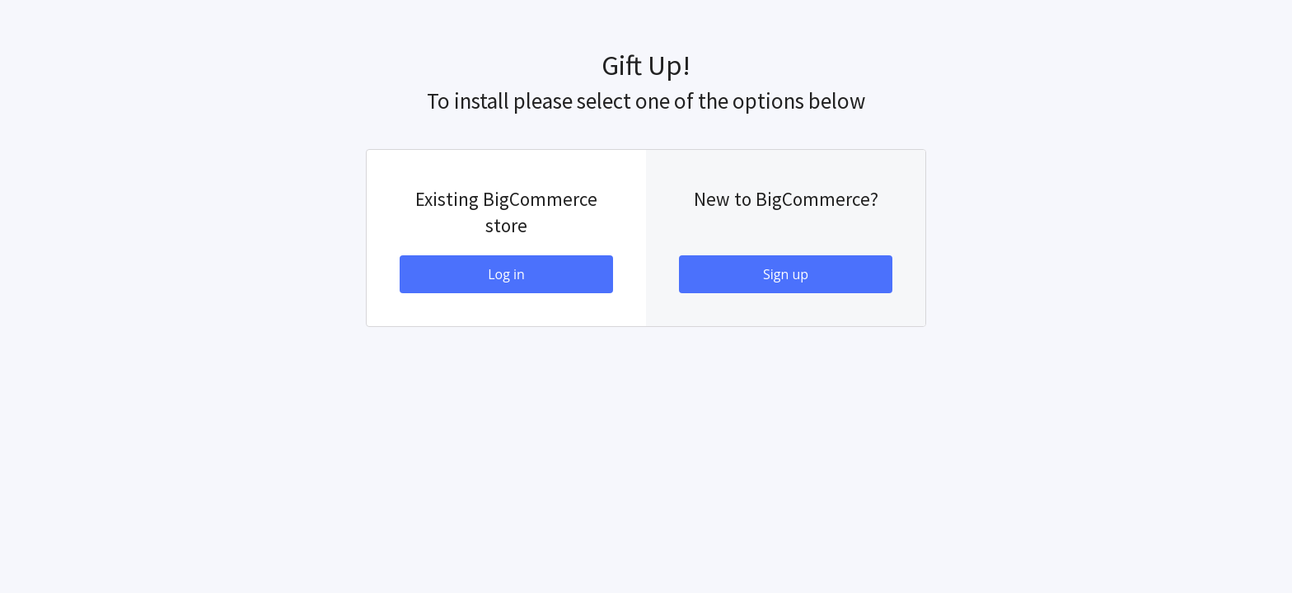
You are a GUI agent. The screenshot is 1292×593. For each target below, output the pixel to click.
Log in (506, 274)
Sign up (785, 274)
